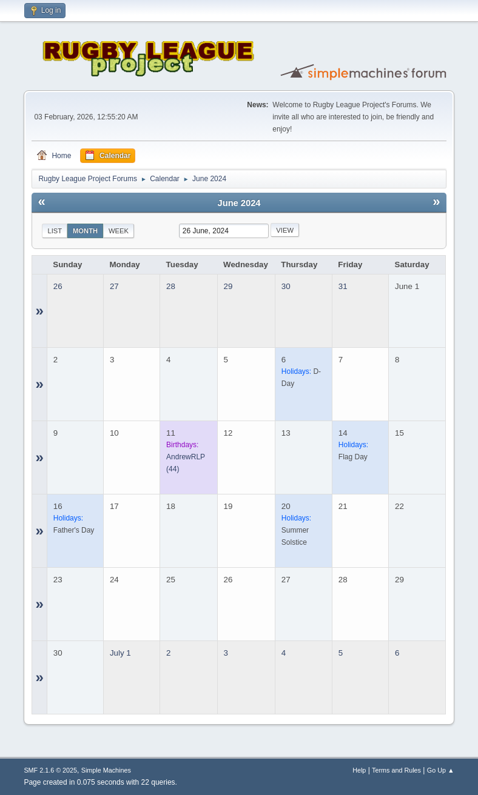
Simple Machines (106, 770)
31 (343, 286)
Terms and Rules (396, 770)
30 (286, 286)
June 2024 (239, 203)
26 (57, 286)
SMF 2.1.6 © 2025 (50, 770)
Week (119, 231)
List (54, 231)
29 (228, 286)
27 (114, 286)
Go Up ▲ (440, 770)
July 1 (120, 652)
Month (85, 231)
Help (359, 770)
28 (170, 286)
